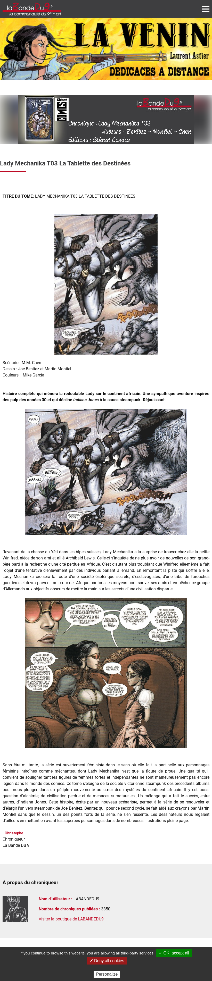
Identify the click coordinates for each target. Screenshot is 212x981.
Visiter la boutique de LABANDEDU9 (71, 919)
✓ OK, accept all (174, 953)
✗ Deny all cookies (107, 961)
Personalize (107, 974)
